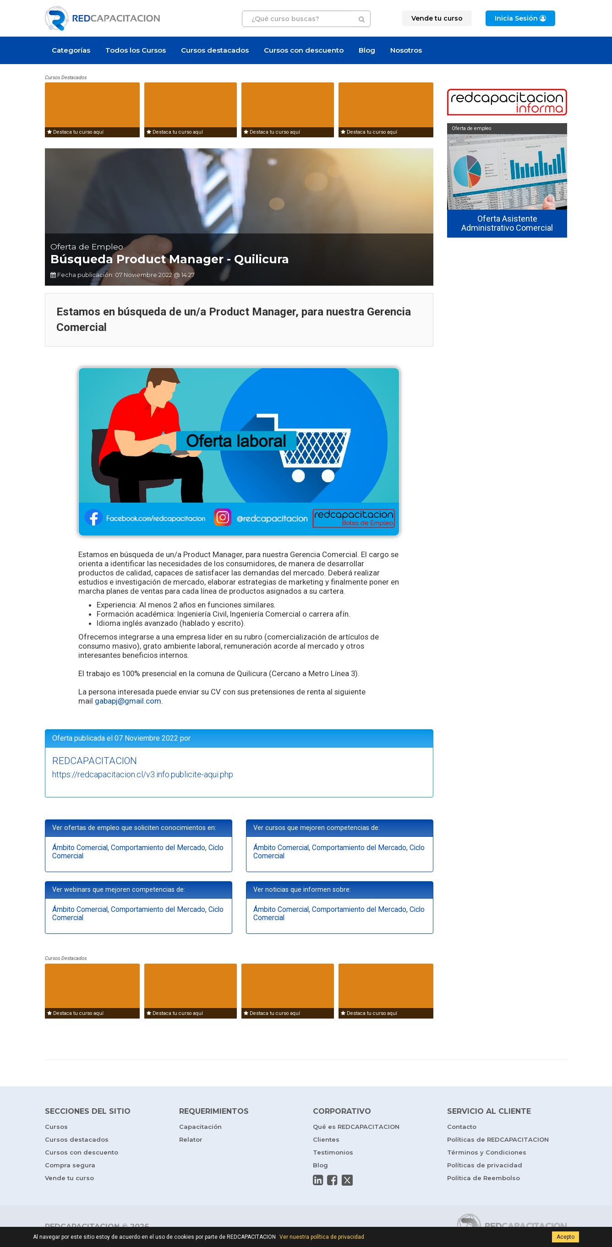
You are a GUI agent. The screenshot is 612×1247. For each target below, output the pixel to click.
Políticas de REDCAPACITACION (498, 1139)
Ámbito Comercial (80, 848)
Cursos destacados (215, 50)
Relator (190, 1139)
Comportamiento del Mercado (158, 848)
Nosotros (406, 50)
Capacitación (200, 1126)
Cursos (56, 1126)
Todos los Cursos (135, 50)
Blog (367, 50)
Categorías (71, 50)
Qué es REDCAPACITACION (356, 1126)
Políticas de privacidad (484, 1165)
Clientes (326, 1139)
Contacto (461, 1126)
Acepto (565, 1237)
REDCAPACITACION (94, 760)
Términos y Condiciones (486, 1152)
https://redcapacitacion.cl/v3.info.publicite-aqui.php (142, 774)
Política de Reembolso (483, 1178)
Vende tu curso (69, 1178)
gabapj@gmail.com (128, 700)
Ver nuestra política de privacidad (321, 1237)
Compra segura (70, 1165)
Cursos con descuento (304, 50)
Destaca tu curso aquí (75, 132)
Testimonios (333, 1152)
